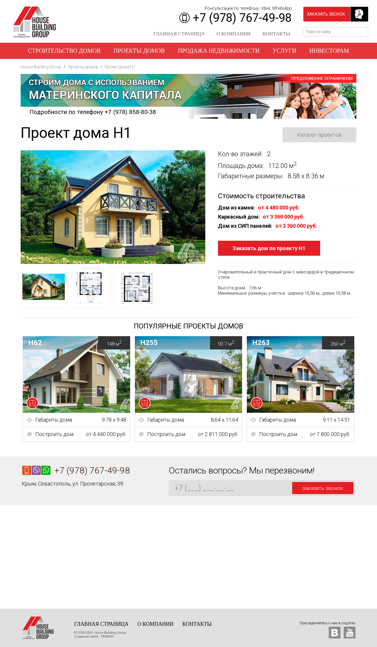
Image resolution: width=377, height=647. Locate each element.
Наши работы (188, 67)
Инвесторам (329, 50)
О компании (233, 34)
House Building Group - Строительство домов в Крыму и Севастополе (34, 22)
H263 (303, 342)
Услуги (284, 50)
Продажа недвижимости (219, 50)
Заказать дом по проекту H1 (269, 248)
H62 (79, 342)
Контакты (276, 34)
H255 (191, 342)
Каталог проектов (319, 135)
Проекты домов (139, 50)
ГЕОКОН (107, 636)
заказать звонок (326, 14)
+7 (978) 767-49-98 (242, 18)
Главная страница (179, 34)
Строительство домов (64, 50)
